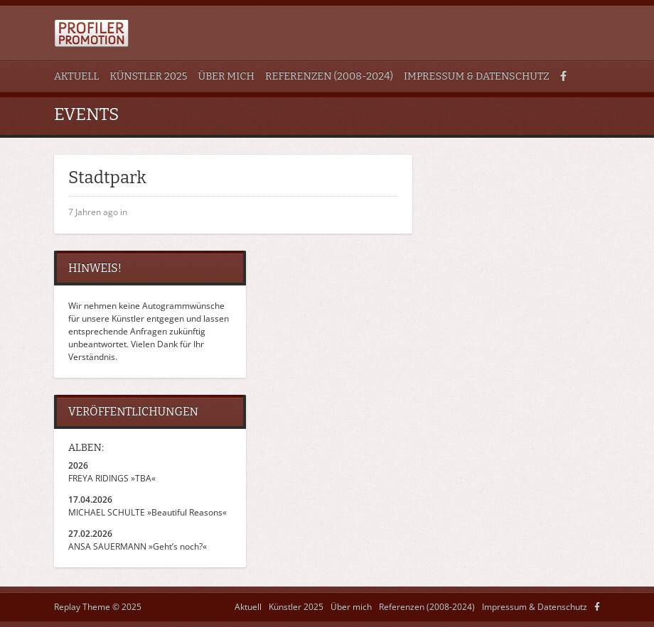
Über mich (226, 76)
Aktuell (76, 76)
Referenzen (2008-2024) (329, 76)
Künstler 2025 (148, 76)
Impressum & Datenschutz (477, 76)
